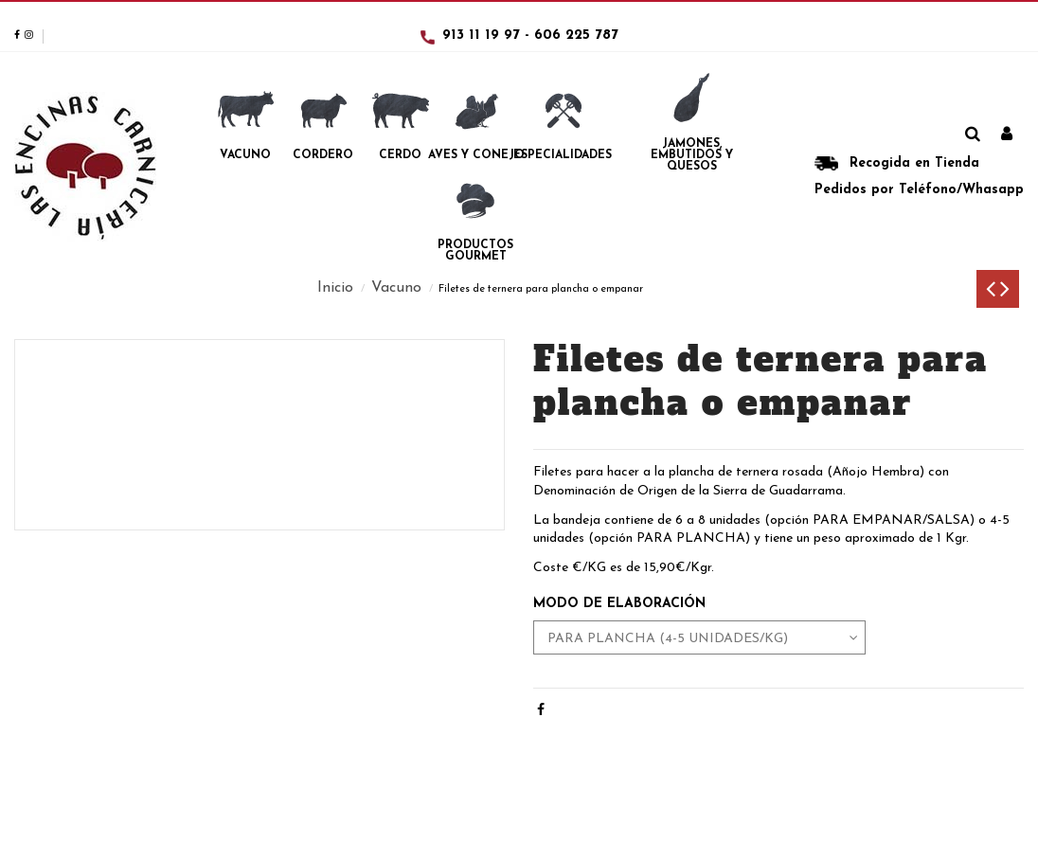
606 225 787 (576, 35)
